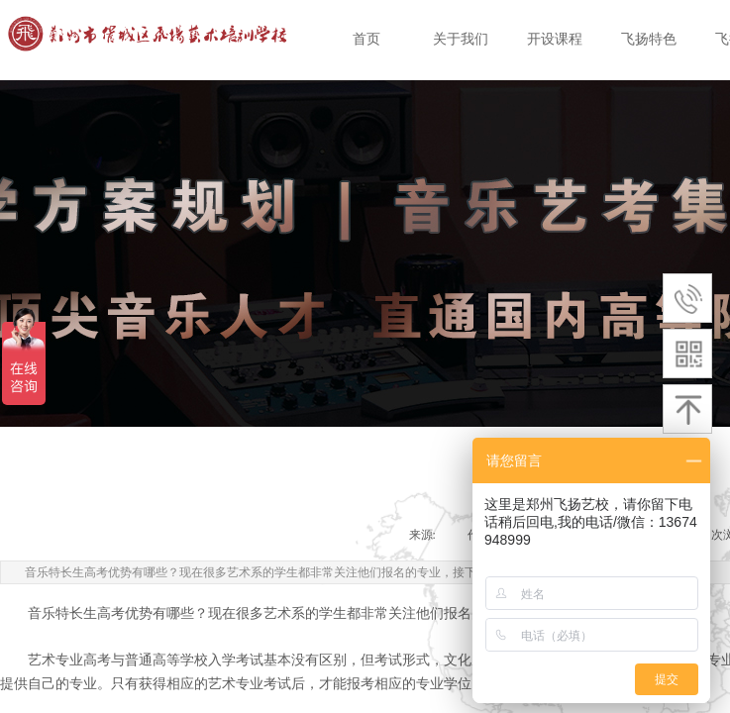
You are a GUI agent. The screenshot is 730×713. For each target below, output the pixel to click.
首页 (366, 39)
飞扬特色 (649, 39)
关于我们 (460, 39)
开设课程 (554, 39)
